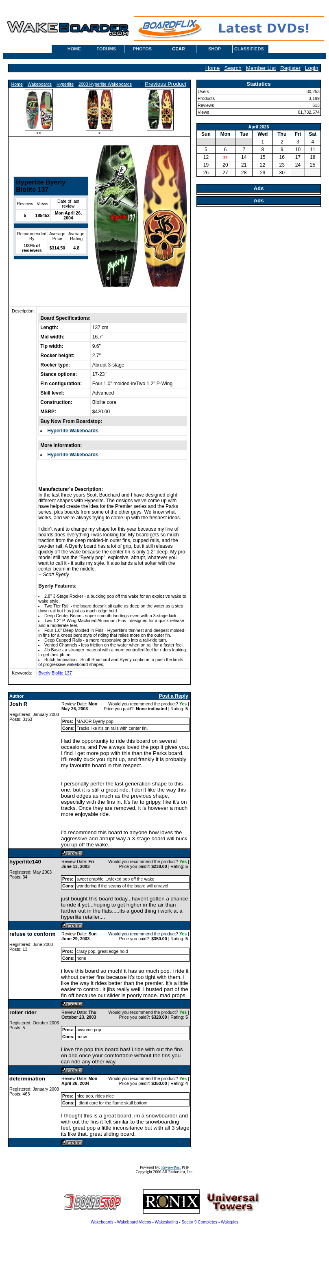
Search (233, 68)
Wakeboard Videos (134, 1222)
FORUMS (106, 48)
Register (290, 68)
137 (68, 672)
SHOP (214, 48)
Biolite (57, 672)
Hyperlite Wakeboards (72, 431)
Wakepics (229, 1222)
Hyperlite (65, 84)
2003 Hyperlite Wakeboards (105, 84)
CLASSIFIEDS (249, 48)
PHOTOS (142, 48)
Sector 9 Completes (199, 1222)
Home (212, 68)
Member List (261, 68)
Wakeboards (40, 84)
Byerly (44, 672)
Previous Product (165, 84)
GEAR (178, 48)
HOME (74, 48)
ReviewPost (171, 1167)
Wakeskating (166, 1222)
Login (311, 68)
